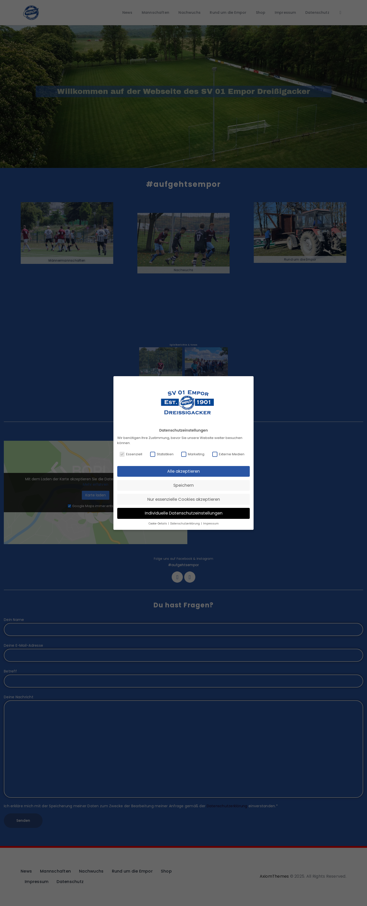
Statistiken (162, 454)
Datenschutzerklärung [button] (185, 523)
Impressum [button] (211, 523)
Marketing (192, 454)
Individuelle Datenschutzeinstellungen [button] (183, 513)
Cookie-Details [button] (158, 523)
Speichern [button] (183, 485)
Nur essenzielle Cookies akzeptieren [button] (183, 499)
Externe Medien (228, 454)
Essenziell (131, 454)
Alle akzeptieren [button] (183, 471)
